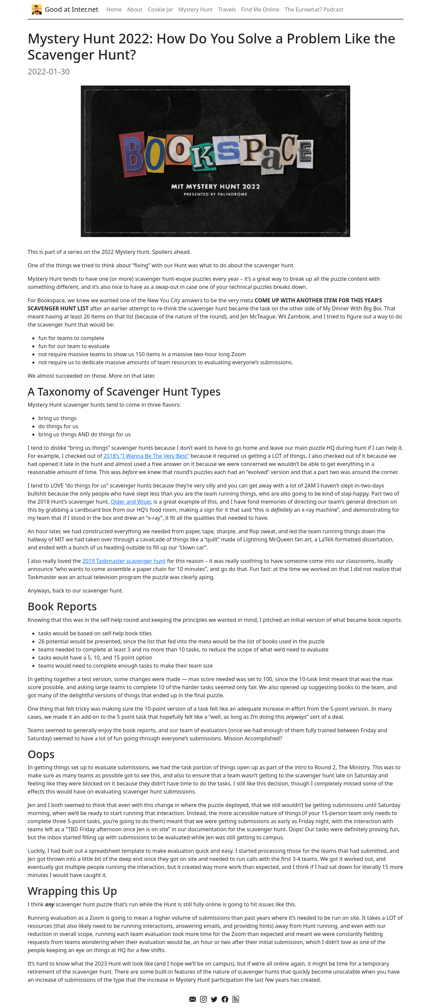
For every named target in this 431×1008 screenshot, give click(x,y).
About (134, 9)
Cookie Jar (160, 9)
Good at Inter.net (65, 9)
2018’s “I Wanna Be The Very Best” (146, 456)
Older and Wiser (130, 501)
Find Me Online (260, 9)
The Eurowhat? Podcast (314, 9)
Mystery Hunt (195, 9)
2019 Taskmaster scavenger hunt (124, 561)
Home (114, 9)
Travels (227, 9)
